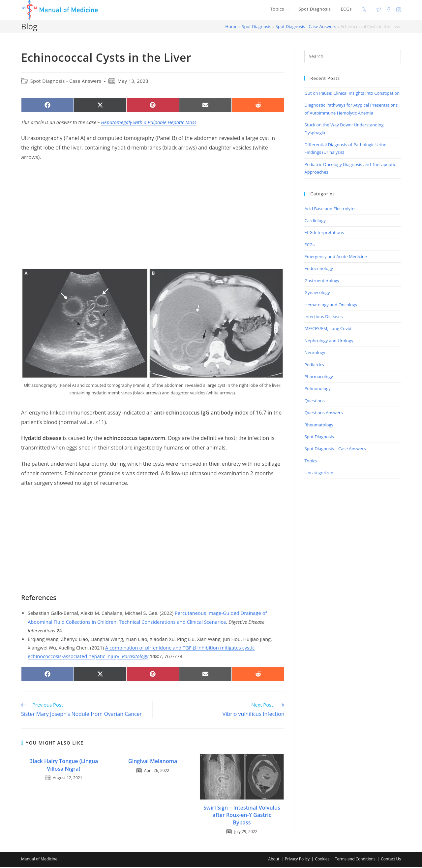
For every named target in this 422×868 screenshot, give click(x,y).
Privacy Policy (297, 860)
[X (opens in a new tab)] (379, 9)
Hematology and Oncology (330, 305)
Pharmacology (318, 378)
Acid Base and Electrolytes (330, 209)
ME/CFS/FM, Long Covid (327, 329)
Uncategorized (318, 474)
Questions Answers (323, 414)
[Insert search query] (352, 57)
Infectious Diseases (323, 317)
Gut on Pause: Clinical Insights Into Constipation (352, 94)
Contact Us (391, 860)
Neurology (314, 353)
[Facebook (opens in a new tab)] (389, 9)
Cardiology (314, 221)
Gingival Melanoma (152, 762)
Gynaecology (317, 293)
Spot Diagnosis (256, 27)
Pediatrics (314, 365)
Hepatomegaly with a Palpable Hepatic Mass (148, 123)
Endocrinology (318, 269)
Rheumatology (318, 425)
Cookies (322, 860)
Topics (310, 461)
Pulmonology (317, 389)
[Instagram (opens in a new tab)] (399, 9)
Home (231, 27)
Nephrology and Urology (328, 341)
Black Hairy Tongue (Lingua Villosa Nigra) (63, 765)
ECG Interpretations (324, 233)
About (274, 860)
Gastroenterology (321, 281)
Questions (314, 401)
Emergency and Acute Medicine (335, 257)
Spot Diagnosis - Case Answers (306, 27)
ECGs (309, 245)
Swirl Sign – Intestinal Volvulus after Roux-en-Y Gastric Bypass (241, 816)
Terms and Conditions (355, 860)
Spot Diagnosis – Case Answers (335, 449)
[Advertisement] (152, 215)
